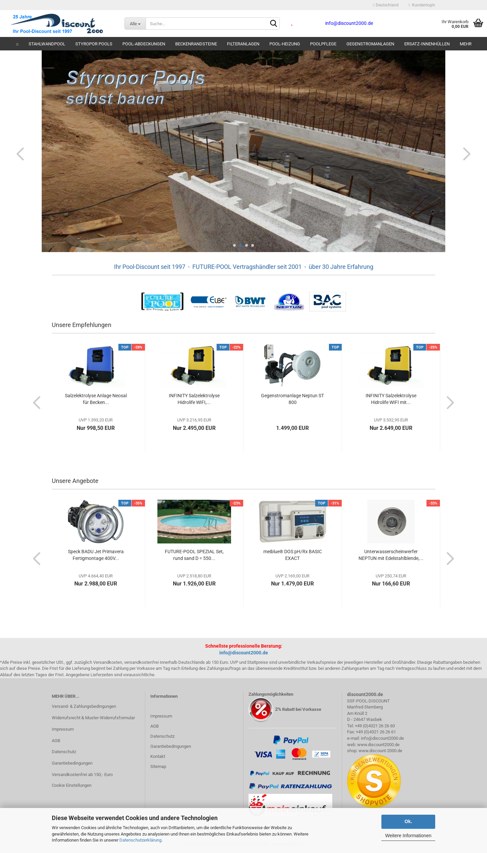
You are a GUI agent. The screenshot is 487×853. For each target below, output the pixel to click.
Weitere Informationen (408, 835)
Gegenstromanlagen (370, 43)
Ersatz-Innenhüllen (427, 43)
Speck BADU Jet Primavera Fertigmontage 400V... (96, 555)
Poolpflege (323, 43)
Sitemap (158, 766)
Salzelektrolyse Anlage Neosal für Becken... (96, 399)
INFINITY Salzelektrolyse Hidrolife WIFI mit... (391, 399)
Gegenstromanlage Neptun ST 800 (292, 399)
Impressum (63, 729)
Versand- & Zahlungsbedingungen (84, 706)
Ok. (408, 821)
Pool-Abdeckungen (143, 43)
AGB (56, 740)
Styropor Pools (93, 43)
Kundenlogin (422, 5)
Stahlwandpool (47, 43)
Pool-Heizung (284, 43)
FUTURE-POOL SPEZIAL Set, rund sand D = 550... (194, 555)
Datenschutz (64, 751)
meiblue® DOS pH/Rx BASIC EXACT (292, 555)
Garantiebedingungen (72, 763)
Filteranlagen (243, 43)
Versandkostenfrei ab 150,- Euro (82, 774)
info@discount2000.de (243, 652)
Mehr (466, 43)
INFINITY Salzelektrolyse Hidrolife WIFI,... (194, 399)
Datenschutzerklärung (140, 840)
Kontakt (157, 756)
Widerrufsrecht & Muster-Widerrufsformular (93, 717)
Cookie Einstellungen (71, 785)
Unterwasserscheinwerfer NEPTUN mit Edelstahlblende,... (391, 555)
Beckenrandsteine (196, 43)
